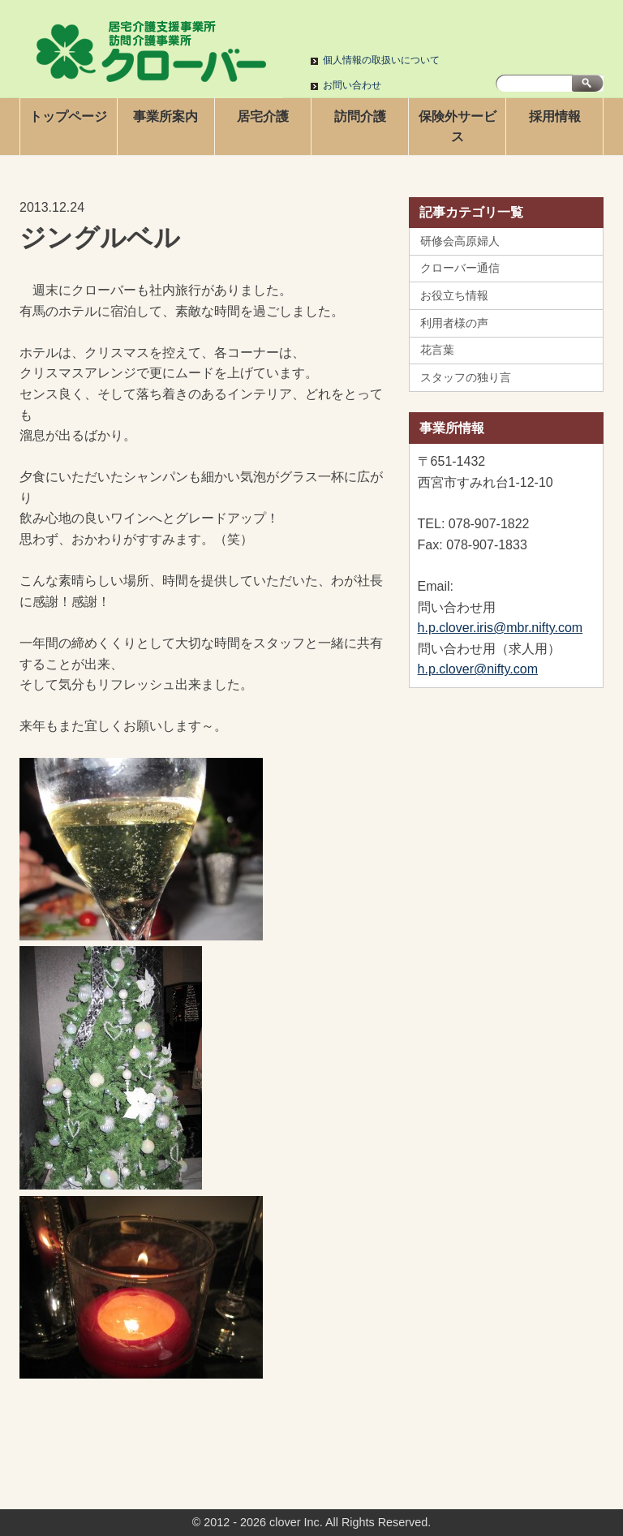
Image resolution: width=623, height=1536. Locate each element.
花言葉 (437, 349)
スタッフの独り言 (465, 377)
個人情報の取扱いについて (381, 60)
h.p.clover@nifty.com (478, 669)
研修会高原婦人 (460, 240)
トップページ (68, 116)
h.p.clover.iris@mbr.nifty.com (500, 628)
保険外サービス (457, 127)
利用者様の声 (454, 322)
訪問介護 (360, 116)
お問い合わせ (352, 85)
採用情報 (555, 116)
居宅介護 (263, 116)
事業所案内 (165, 116)
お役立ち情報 (454, 295)
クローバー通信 (460, 267)
